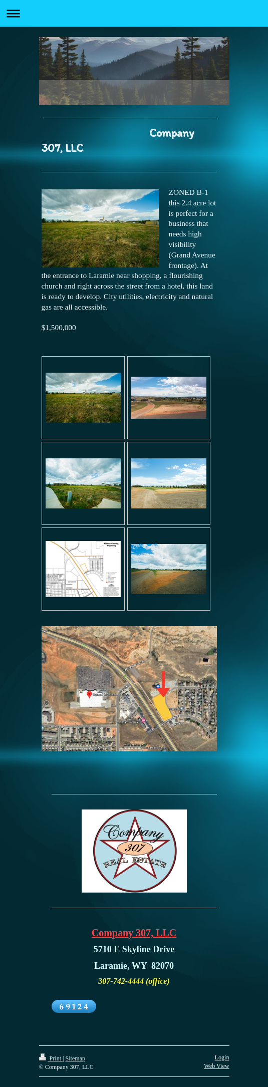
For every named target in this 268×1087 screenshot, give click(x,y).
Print (51, 1058)
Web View (216, 1065)
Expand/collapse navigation (134, 13)
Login (222, 1057)
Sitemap (76, 1058)
